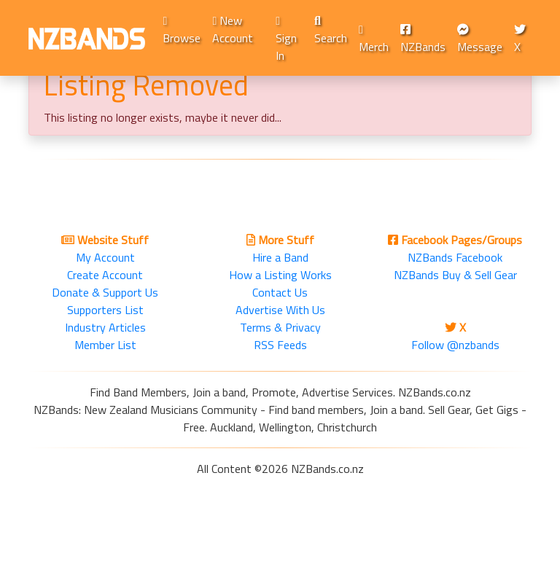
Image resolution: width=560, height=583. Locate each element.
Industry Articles (105, 327)
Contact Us (280, 292)
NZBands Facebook (455, 257)
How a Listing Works (280, 274)
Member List (105, 344)
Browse (182, 31)
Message (479, 39)
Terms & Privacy (280, 327)
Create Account (105, 274)
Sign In (286, 39)
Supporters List (105, 309)
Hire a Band (280, 257)
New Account (232, 29)
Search (330, 31)
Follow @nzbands (455, 344)
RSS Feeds (280, 344)
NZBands (423, 39)
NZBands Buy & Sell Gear (455, 274)
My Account (105, 257)
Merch (374, 39)
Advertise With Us (280, 309)
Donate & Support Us (105, 292)
